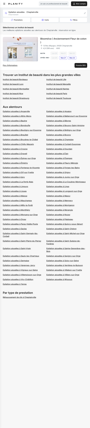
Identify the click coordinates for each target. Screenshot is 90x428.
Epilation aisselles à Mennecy (59, 200)
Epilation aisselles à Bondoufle (16, 125)
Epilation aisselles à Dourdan (59, 149)
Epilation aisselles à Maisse (15, 196)
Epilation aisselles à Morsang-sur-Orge (20, 214)
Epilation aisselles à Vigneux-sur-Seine (20, 270)
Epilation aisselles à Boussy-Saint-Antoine (65, 125)
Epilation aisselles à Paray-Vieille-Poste (20, 224)
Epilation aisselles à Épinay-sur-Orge (19, 158)
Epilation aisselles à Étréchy (15, 163)
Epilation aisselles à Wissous (59, 279)
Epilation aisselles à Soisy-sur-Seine (62, 260)
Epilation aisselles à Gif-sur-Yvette (18, 172)
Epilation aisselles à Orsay (14, 219)
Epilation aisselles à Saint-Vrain (17, 248)
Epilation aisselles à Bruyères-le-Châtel (20, 139)
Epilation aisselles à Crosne (15, 149)
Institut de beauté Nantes (57, 89)
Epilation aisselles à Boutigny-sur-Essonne (22, 130)
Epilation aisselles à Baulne (15, 121)
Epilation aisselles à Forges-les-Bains (63, 168)
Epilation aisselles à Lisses (15, 191)
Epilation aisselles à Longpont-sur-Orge (64, 191)
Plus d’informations (10, 65)
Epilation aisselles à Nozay (58, 214)
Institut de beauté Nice (13, 93)
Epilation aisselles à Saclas (15, 229)
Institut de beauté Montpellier (16, 89)
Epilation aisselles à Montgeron (60, 205)
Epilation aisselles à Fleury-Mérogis (62, 163)
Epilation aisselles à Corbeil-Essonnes (63, 144)
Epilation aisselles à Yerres (15, 284)
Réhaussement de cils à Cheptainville (19, 297)
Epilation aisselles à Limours (15, 186)
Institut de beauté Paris (56, 93)
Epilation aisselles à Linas (57, 186)
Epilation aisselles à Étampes (59, 158)
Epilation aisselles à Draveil (15, 153)
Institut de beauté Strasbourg (16, 98)
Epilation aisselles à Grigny (58, 172)
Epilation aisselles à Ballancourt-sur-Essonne (66, 116)
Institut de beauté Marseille (58, 84)
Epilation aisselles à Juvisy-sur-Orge (62, 177)
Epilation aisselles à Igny (14, 177)
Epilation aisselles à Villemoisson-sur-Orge (22, 275)
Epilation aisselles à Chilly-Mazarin (18, 144)
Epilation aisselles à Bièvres (58, 121)
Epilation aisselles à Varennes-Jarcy (19, 265)
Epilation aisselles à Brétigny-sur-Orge (63, 130)
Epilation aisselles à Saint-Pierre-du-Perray (22, 241)
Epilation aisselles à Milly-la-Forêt (18, 205)
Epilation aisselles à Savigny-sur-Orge (63, 256)
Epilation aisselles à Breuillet (15, 135)
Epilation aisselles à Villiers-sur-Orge (62, 275)
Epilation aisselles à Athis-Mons (17, 116)
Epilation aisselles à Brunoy (58, 135)
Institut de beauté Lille (56, 79)
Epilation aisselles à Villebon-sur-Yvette (64, 270)
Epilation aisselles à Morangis (59, 210)
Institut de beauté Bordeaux (15, 79)
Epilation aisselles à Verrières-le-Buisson (64, 265)
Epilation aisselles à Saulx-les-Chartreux (21, 256)
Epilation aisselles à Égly (57, 153)
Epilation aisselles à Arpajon (58, 111)
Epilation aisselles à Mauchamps (17, 200)
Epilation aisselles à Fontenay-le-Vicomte (21, 168)
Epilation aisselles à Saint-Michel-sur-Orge (65, 233)
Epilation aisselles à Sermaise (16, 260)
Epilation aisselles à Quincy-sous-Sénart (64, 224)
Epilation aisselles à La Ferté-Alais (18, 182)
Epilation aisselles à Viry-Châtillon (18, 279)
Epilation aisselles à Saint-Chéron (61, 229)
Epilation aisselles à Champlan (60, 139)
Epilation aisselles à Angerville (16, 111)
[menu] (4, 3)
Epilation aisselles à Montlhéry (16, 210)
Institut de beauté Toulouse (58, 98)
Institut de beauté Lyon (13, 84)
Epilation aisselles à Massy (58, 196)
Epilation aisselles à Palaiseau (59, 219)
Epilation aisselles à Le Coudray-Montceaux (66, 182)
